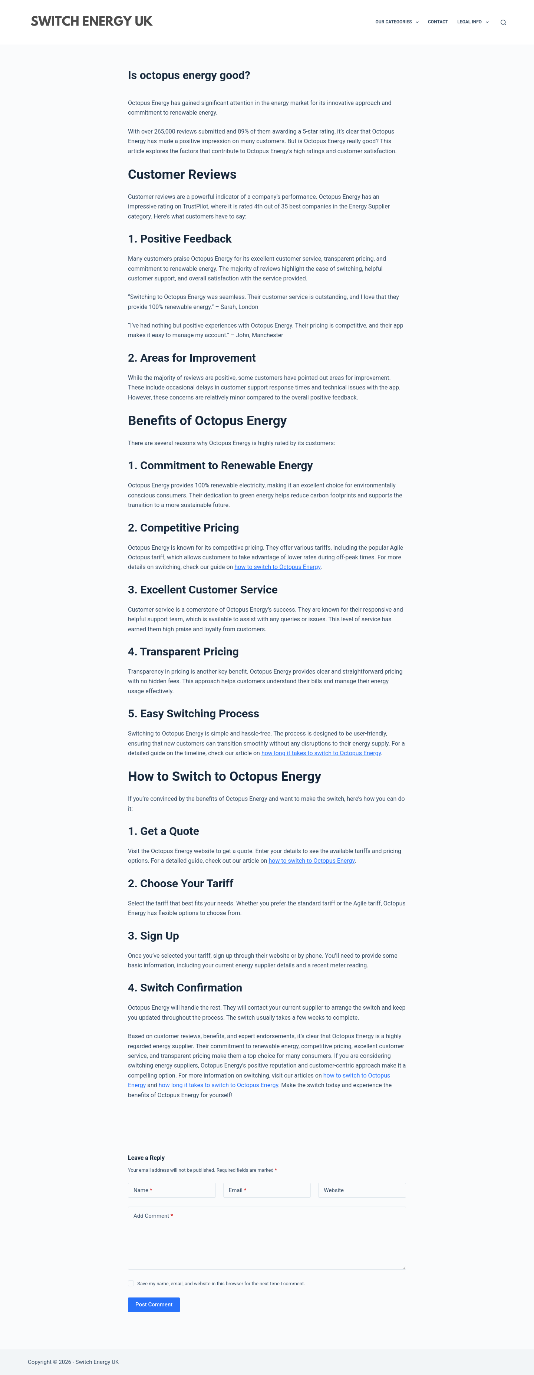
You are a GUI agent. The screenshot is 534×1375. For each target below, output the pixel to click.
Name (143, 1190)
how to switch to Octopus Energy (277, 566)
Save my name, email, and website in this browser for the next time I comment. (221, 1283)
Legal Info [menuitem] (474, 22)
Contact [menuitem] (438, 21)
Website (334, 1190)
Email (238, 1190)
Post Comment (153, 1304)
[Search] (503, 22)
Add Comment (153, 1216)
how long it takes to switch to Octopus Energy (321, 753)
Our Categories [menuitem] (399, 22)
